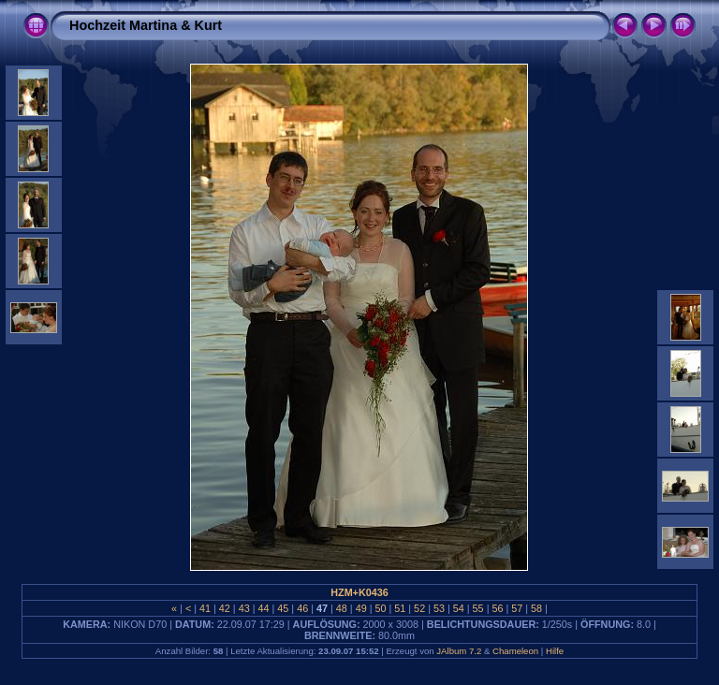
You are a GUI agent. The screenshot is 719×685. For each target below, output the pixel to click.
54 (458, 608)
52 (419, 608)
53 (439, 608)
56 (497, 608)
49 (361, 608)
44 (264, 608)
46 (302, 608)
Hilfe (555, 651)
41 (205, 608)
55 (478, 608)
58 (536, 608)
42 (224, 608)
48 (341, 608)
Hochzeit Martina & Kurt (145, 25)
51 (399, 608)
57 (516, 608)
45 (282, 608)
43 (244, 608)
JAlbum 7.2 (458, 651)
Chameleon (515, 651)
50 (380, 608)
